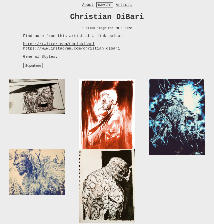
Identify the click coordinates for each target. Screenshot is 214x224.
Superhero (33, 65)
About (88, 5)
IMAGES (104, 5)
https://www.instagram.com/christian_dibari (71, 48)
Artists (124, 5)
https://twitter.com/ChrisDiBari (59, 44)
